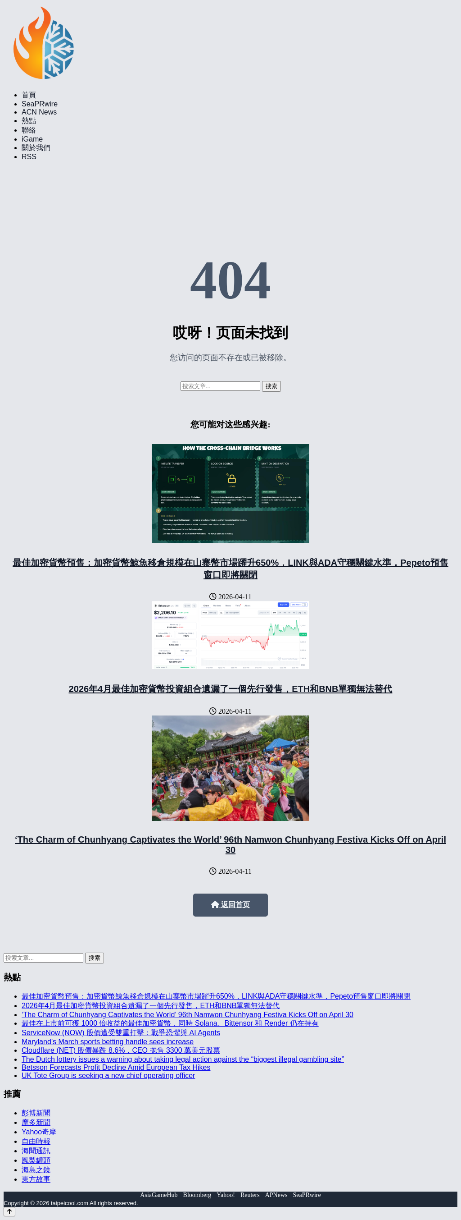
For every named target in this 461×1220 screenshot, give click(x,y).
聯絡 (29, 130)
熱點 (29, 120)
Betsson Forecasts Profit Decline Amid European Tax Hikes (116, 1067)
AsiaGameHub (158, 1195)
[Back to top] (9, 1211)
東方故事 (36, 1179)
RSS (29, 157)
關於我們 (36, 147)
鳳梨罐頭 (36, 1160)
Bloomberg (197, 1195)
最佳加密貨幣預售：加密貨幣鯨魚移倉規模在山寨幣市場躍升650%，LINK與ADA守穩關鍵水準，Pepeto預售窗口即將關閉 (216, 996)
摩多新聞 (36, 1122)
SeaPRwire (40, 104)
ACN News (39, 112)
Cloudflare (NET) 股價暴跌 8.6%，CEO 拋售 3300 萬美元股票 (121, 1050)
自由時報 (36, 1141)
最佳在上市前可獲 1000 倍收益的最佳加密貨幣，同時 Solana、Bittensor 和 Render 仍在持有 (170, 1023)
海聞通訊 (36, 1151)
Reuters (250, 1195)
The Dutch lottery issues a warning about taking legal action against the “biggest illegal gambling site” (183, 1059)
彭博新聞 (36, 1113)
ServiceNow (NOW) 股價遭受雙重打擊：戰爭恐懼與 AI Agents (121, 1033)
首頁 (29, 95)
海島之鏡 (36, 1170)
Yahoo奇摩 (39, 1132)
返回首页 (230, 904)
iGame (32, 139)
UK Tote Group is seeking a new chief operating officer (108, 1075)
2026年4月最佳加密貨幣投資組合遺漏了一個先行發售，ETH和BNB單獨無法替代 (231, 689)
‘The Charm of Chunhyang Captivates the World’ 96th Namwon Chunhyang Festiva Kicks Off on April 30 (230, 845)
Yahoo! (226, 1195)
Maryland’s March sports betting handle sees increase (108, 1042)
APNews (276, 1195)
